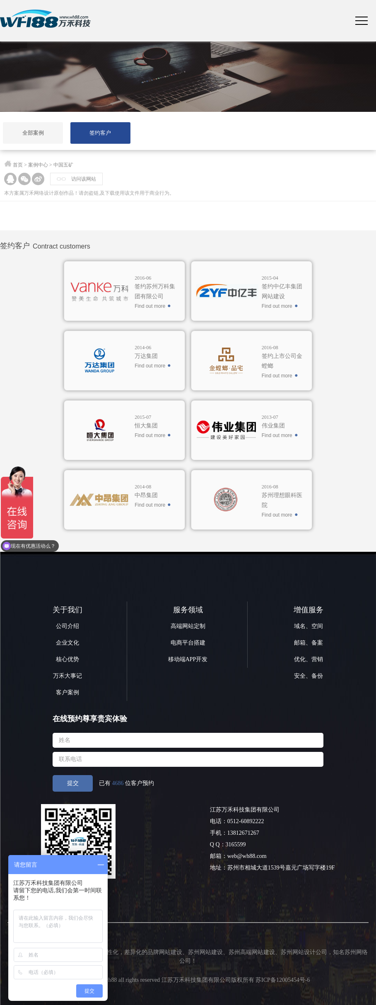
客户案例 (67, 692)
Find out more (150, 306)
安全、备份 (308, 676)
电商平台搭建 (188, 643)
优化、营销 (308, 659)
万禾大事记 (67, 676)
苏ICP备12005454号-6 (282, 980)
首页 (18, 165)
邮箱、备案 (308, 643)
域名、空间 (308, 626)
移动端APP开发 (188, 659)
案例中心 (38, 165)
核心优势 (67, 659)
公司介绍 (67, 626)
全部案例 (33, 133)
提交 (73, 783)
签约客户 (100, 133)
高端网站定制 (188, 626)
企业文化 (67, 643)
